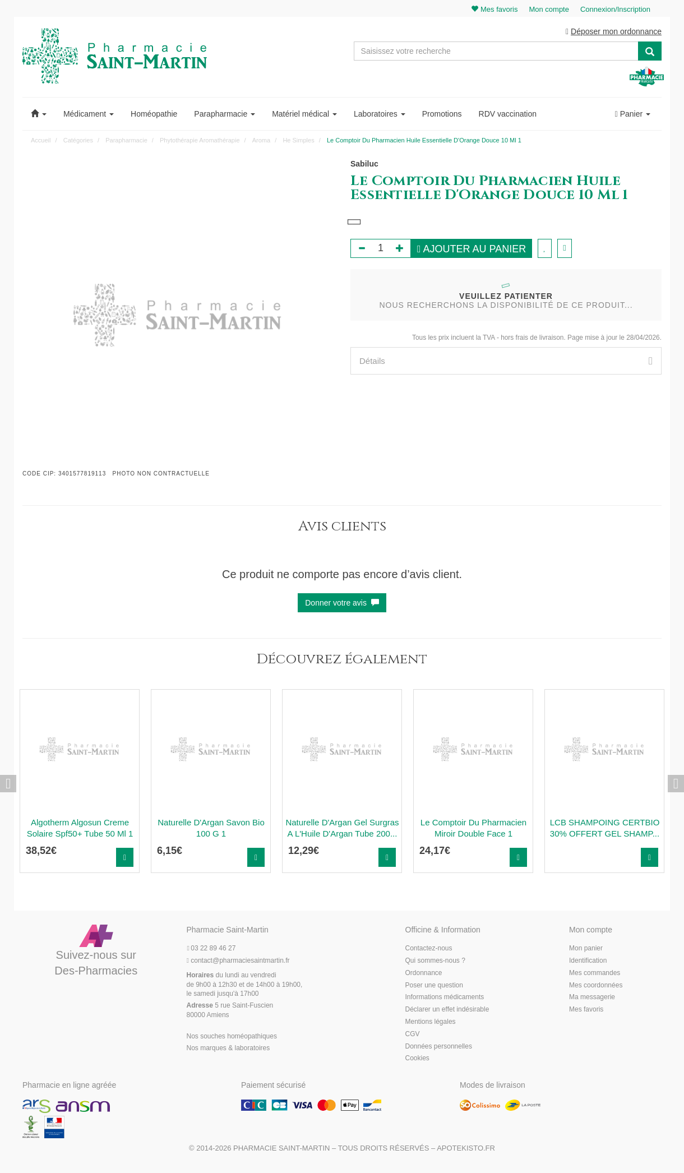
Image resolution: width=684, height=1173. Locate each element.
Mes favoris (586, 1010)
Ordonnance (423, 973)
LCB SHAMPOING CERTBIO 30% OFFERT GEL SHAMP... (605, 828)
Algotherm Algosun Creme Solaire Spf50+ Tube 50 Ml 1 (80, 828)
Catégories (78, 140)
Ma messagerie (592, 998)
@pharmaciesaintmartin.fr (238, 961)
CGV (412, 1034)
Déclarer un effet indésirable (447, 1010)
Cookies (417, 1059)
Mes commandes (594, 973)
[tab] (506, 361)
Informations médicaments (444, 998)
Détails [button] (506, 361)
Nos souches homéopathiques (232, 1037)
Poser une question (434, 986)
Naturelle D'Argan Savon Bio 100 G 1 (211, 828)
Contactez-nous (428, 949)
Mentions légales (430, 1022)
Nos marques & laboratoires (228, 1049)
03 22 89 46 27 (211, 949)
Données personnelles (438, 1047)
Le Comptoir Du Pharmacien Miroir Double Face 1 (473, 828)
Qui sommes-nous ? (435, 961)
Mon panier (586, 949)
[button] (38, 114)
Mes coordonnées (595, 986)
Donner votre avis (342, 603)
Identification (588, 961)
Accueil (40, 140)
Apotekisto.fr (466, 1148)
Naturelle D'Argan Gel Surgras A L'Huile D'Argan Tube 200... (342, 828)
